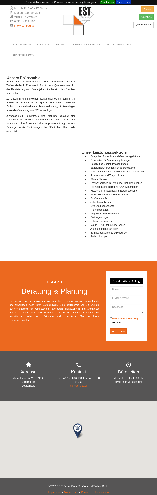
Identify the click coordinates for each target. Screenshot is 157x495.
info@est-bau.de (24, 25)
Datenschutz (123, 2)
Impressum (54, 492)
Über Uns (146, 17)
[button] (78, 431)
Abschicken (118, 331)
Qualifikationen (143, 24)
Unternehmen (101, 492)
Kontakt (147, 9)
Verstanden (107, 2)
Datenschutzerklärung (125, 318)
